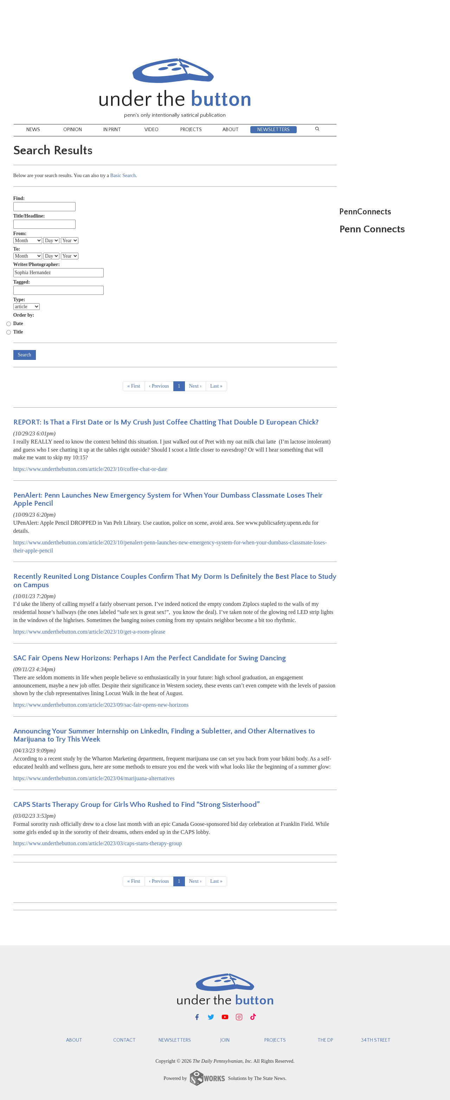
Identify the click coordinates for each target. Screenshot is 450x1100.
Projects (191, 129)
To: (16, 249)
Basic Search (123, 175)
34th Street (376, 1040)
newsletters (175, 1040)
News (33, 129)
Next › (195, 386)
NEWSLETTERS (273, 129)
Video (151, 129)
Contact (124, 1040)
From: (20, 233)
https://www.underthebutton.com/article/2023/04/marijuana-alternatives (94, 778)
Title (18, 332)
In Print (112, 129)
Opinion (72, 129)
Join (225, 1040)
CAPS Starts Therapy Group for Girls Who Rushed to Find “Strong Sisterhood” (136, 805)
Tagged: (21, 282)
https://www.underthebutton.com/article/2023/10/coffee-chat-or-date (90, 469)
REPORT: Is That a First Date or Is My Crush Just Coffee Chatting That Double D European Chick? (166, 422)
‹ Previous (159, 386)
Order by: (23, 315)
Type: (19, 299)
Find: (19, 198)
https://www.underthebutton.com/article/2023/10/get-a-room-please (89, 632)
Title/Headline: (29, 216)
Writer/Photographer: (36, 264)
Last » (216, 386)
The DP (325, 1040)
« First (133, 386)
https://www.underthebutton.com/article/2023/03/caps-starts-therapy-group (97, 843)
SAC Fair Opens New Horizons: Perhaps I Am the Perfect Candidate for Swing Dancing (149, 658)
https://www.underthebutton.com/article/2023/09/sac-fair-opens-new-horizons (101, 705)
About (231, 129)
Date (18, 323)
